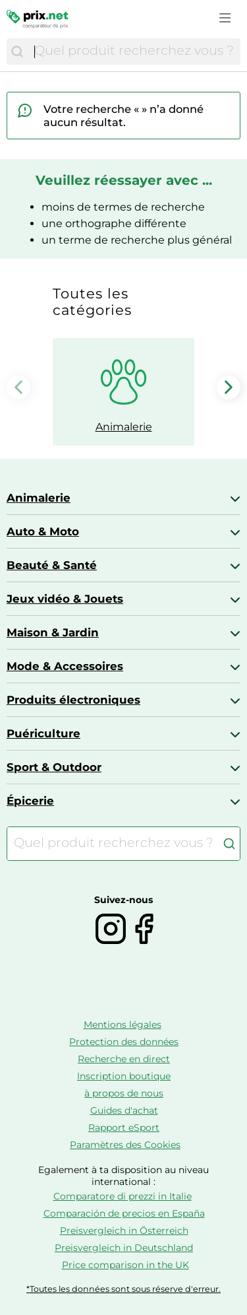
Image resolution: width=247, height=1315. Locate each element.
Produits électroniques (73, 699)
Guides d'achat (124, 1110)
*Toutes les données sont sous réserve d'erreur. (123, 1289)
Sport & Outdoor (54, 767)
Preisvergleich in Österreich (124, 1230)
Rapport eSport (123, 1127)
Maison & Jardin (53, 632)
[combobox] (134, 51)
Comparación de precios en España (124, 1213)
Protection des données (123, 1042)
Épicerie (30, 800)
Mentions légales (122, 1024)
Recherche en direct (124, 1059)
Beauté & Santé (52, 565)
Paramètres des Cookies (125, 1145)
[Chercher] (17, 51)
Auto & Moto (43, 531)
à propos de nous (123, 1093)
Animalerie (38, 497)
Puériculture (43, 733)
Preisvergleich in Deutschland (124, 1248)
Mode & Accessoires (65, 666)
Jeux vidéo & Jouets (65, 598)
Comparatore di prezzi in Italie (122, 1196)
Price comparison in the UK (125, 1265)
